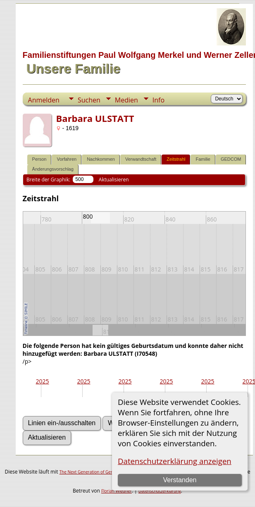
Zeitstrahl (176, 159)
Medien (126, 100)
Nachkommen (101, 159)
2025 (42, 381)
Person (39, 159)
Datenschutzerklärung (159, 491)
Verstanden (179, 479)
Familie (202, 159)
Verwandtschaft (140, 159)
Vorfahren (66, 159)
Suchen (89, 100)
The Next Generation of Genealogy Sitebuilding (105, 472)
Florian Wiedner (116, 491)
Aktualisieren (114, 179)
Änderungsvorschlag (53, 169)
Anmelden (44, 100)
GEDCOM (231, 159)
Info (158, 100)
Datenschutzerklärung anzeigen (174, 461)
